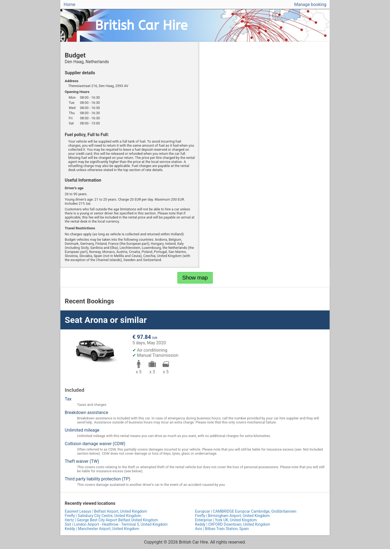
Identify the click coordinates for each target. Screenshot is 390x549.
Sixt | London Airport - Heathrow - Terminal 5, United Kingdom (116, 524)
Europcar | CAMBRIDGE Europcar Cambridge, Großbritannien (245, 511)
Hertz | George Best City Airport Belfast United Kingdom (111, 520)
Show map (195, 278)
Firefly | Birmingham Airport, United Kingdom (232, 515)
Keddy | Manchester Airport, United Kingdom (102, 528)
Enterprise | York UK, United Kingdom (226, 520)
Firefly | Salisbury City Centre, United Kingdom (103, 515)
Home (69, 4)
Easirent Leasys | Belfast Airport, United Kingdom (106, 511)
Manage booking (310, 4)
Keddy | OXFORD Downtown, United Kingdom (232, 524)
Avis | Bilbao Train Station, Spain (222, 528)
